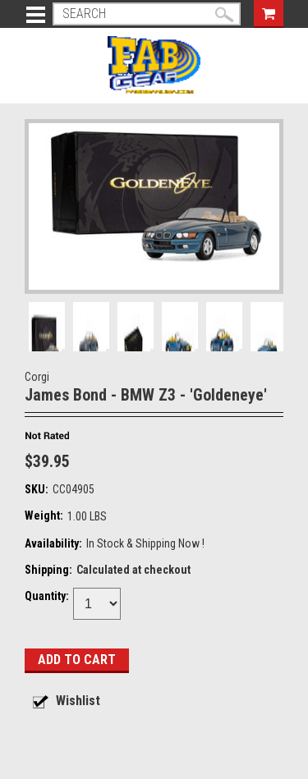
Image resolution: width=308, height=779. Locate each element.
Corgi (37, 376)
